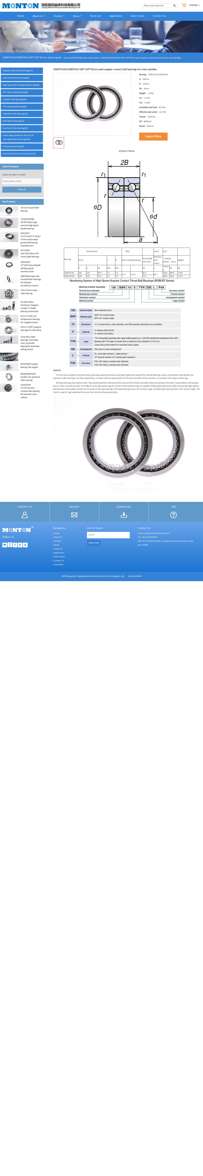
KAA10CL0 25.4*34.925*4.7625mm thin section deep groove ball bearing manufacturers (31, 239)
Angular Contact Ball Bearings (18, 71)
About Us (38, 16)
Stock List (95, 16)
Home (20, 16)
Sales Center (138, 16)
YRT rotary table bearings (15, 92)
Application (115, 16)
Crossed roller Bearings (15, 99)
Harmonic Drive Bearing (15, 128)
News (77, 16)
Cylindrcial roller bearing (15, 114)
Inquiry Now (153, 136)
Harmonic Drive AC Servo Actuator (19, 154)
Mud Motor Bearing (13, 121)
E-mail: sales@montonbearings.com (153, 533)
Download (58, 564)
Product (59, 16)
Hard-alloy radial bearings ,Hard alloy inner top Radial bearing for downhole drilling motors (30, 343)
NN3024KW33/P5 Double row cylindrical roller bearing (30, 377)
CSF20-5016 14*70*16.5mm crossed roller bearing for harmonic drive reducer (30, 391)
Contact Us (159, 16)
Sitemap (131, 576)
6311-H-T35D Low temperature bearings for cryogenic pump (30, 319)
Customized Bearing (13, 146)
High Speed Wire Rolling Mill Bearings (21, 85)
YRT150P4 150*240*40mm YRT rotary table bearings (30, 253)
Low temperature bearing (16, 78)
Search (22, 189)
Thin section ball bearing (15, 107)
